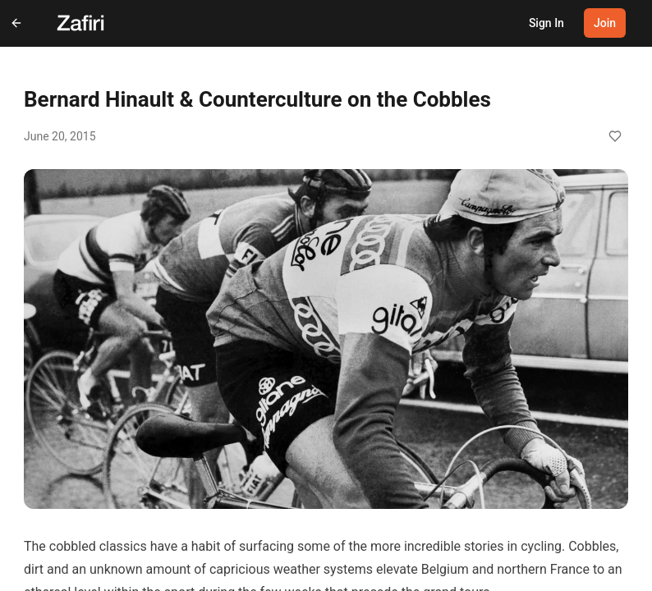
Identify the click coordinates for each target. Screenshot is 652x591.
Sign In (546, 23)
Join (605, 23)
